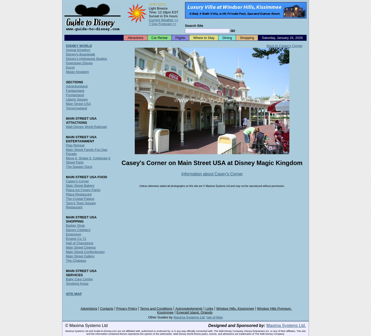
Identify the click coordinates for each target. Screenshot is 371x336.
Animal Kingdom (78, 50)
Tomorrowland (76, 108)
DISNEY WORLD (79, 46)
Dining (227, 38)
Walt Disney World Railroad (86, 127)
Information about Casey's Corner (212, 174)
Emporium (73, 234)
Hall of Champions (79, 243)
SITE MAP (74, 294)
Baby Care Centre (79, 279)
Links (209, 308)
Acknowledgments (189, 308)
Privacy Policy (126, 308)
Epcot (70, 67)
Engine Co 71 (76, 239)
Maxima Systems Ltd (189, 317)
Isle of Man (214, 317)
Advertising (89, 308)
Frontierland (75, 95)
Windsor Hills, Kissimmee (235, 308)
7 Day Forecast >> (162, 24)
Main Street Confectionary (85, 252)
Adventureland (77, 86)
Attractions (135, 38)
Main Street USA (78, 104)
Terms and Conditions (156, 308)
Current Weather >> (163, 20)
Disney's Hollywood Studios (86, 59)
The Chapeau (76, 261)
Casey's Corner (77, 181)
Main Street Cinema (81, 247)
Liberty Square (77, 99)
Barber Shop (75, 225)
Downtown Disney (79, 63)
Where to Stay (203, 38)
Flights (180, 38)
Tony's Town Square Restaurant (81, 205)
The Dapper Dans (79, 167)
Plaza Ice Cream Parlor (83, 190)
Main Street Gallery (80, 256)
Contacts (106, 308)
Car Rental (159, 38)
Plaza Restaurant (79, 194)
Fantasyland (75, 91)
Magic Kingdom (77, 72)
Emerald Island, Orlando (194, 312)
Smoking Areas (77, 283)
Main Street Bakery (80, 185)
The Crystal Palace (80, 199)
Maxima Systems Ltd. (286, 325)
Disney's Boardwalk (80, 54)
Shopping (247, 38)
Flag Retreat (75, 145)
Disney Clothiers (78, 230)
